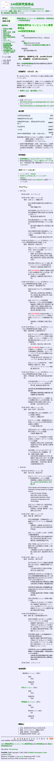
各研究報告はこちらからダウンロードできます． (36, 159)
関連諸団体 (7, 47)
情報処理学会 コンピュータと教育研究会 (31, 18)
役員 (4, 30)
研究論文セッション (28, 702)
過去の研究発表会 (9, 37)
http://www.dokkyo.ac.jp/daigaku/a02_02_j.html (37, 102)
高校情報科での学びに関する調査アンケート (9, 52)
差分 (19, 11)
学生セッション (26, 687)
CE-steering (13, 749)
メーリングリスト (9, 42)
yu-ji (21, 756)
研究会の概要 (7, 29)
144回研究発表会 (22, 4)
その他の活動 (7, 48)
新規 (47, 11)
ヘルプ (20, 13)
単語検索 (7, 13)
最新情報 (5, 25)
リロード (40, 11)
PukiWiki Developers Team (37, 752)
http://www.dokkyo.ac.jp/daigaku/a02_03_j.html (37, 106)
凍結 (15, 11)
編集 (10, 11)
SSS (4, 39)
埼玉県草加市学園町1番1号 (41, 45)
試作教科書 (7, 44)
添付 (34, 11)
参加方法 (6, 34)
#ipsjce (33, 174)
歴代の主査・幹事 (9, 32)
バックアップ (26, 11)
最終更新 (14, 13)
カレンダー (7, 40)
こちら (43, 141)
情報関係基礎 (7, 45)
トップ (4, 11)
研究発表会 (7, 35)
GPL (9, 754)
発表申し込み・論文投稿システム (31, 91)
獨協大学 (27, 43)
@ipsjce (39, 179)
